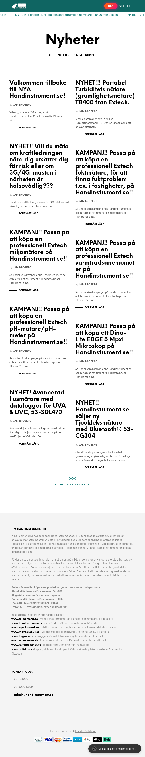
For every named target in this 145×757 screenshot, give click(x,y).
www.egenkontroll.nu (25, 627)
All (51, 55)
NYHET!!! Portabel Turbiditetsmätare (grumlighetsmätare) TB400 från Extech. (64, 14)
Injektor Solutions (85, 731)
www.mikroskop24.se (25, 632)
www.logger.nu (21, 636)
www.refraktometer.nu (26, 645)
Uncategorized (85, 55)
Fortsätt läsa (29, 128)
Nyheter (63, 55)
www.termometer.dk (24, 640)
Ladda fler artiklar (72, 485)
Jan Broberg (22, 104)
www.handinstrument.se (27, 623)
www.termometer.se (24, 619)
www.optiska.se (21, 649)
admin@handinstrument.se (33, 694)
